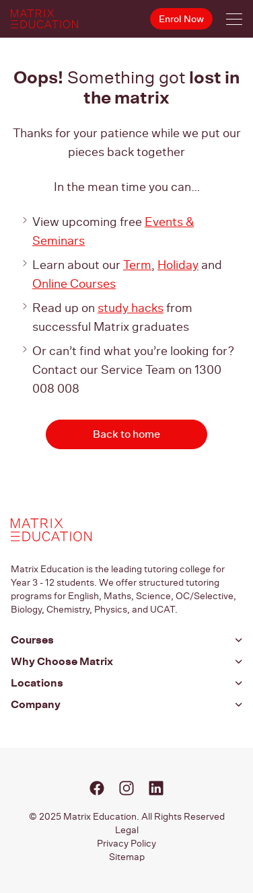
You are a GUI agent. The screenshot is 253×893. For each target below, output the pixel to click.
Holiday (177, 265)
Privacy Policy (126, 843)
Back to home (126, 434)
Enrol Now (181, 19)
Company (36, 704)
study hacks (131, 308)
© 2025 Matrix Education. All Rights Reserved (127, 816)
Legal (127, 829)
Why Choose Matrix (62, 661)
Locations (37, 682)
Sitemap (127, 856)
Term (137, 265)
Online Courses (74, 283)
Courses (32, 639)
